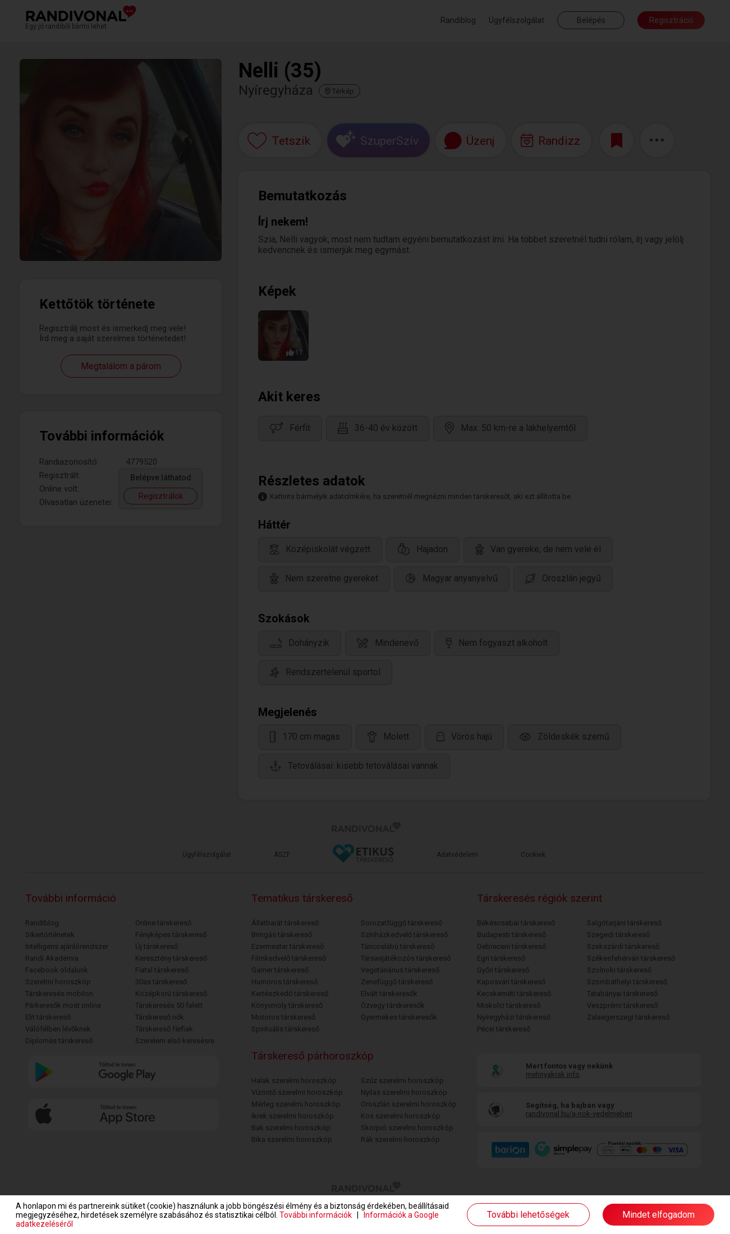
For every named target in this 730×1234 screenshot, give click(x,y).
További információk (315, 1214)
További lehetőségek (528, 1214)
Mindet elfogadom (658, 1214)
